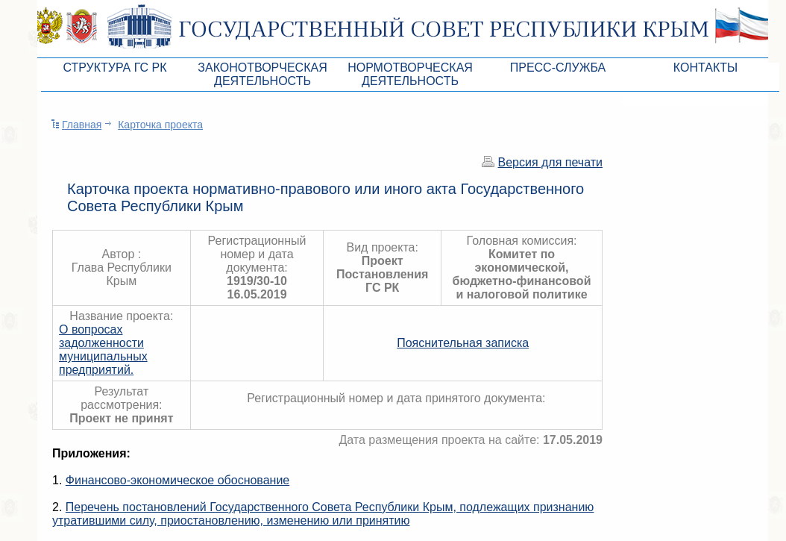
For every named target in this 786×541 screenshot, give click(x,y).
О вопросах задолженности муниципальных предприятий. (103, 349)
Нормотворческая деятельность (410, 74)
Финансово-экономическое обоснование (177, 480)
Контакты (705, 67)
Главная (81, 125)
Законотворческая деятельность (262, 74)
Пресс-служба (558, 67)
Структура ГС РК (114, 67)
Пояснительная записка (463, 343)
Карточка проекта (160, 125)
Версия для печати (550, 162)
